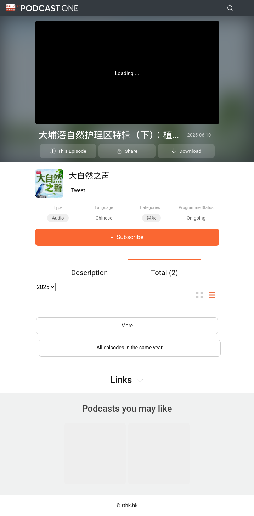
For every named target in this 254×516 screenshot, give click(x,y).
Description (89, 272)
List (214, 295)
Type (57, 207)
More (127, 326)
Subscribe (129, 236)
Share (131, 151)
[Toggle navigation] (243, 8)
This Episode (72, 151)
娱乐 (151, 218)
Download (190, 151)
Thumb (201, 295)
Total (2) (164, 272)
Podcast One (49, 8)
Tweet (78, 191)
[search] (230, 8)
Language (104, 207)
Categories (150, 207)
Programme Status (196, 207)
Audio (58, 218)
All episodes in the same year (129, 348)
